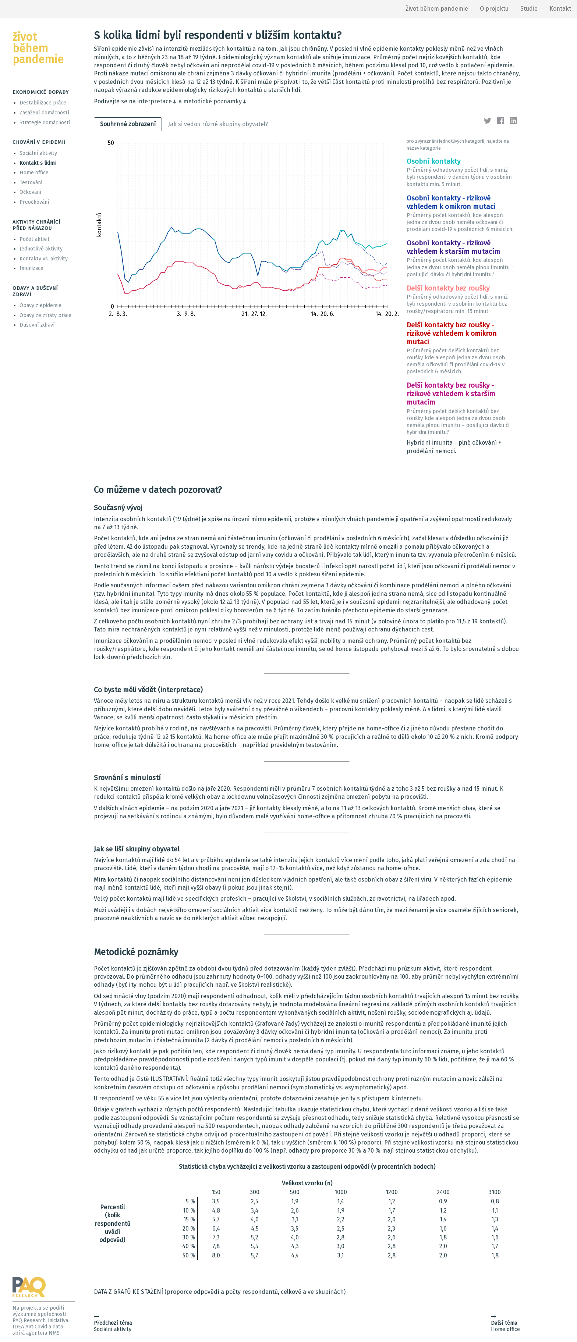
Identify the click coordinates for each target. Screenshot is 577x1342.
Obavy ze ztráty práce (45, 315)
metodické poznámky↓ (215, 101)
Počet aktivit (35, 239)
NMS (54, 1333)
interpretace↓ (157, 101)
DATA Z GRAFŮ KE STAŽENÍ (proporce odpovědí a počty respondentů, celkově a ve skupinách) (220, 1291)
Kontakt (560, 8)
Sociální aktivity (38, 153)
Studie (529, 8)
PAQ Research (29, 1320)
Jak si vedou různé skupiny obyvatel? (218, 124)
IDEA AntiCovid (30, 1327)
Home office (34, 173)
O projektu (494, 8)
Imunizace (31, 268)
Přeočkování (34, 202)
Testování (31, 182)
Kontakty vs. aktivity (44, 259)
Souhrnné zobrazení (128, 124)
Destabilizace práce (43, 103)
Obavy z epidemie (40, 305)
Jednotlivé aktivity (41, 249)
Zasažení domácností (45, 113)
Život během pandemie (437, 8)
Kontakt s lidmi (38, 163)
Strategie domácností (45, 123)
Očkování (31, 192)
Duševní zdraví (37, 325)
